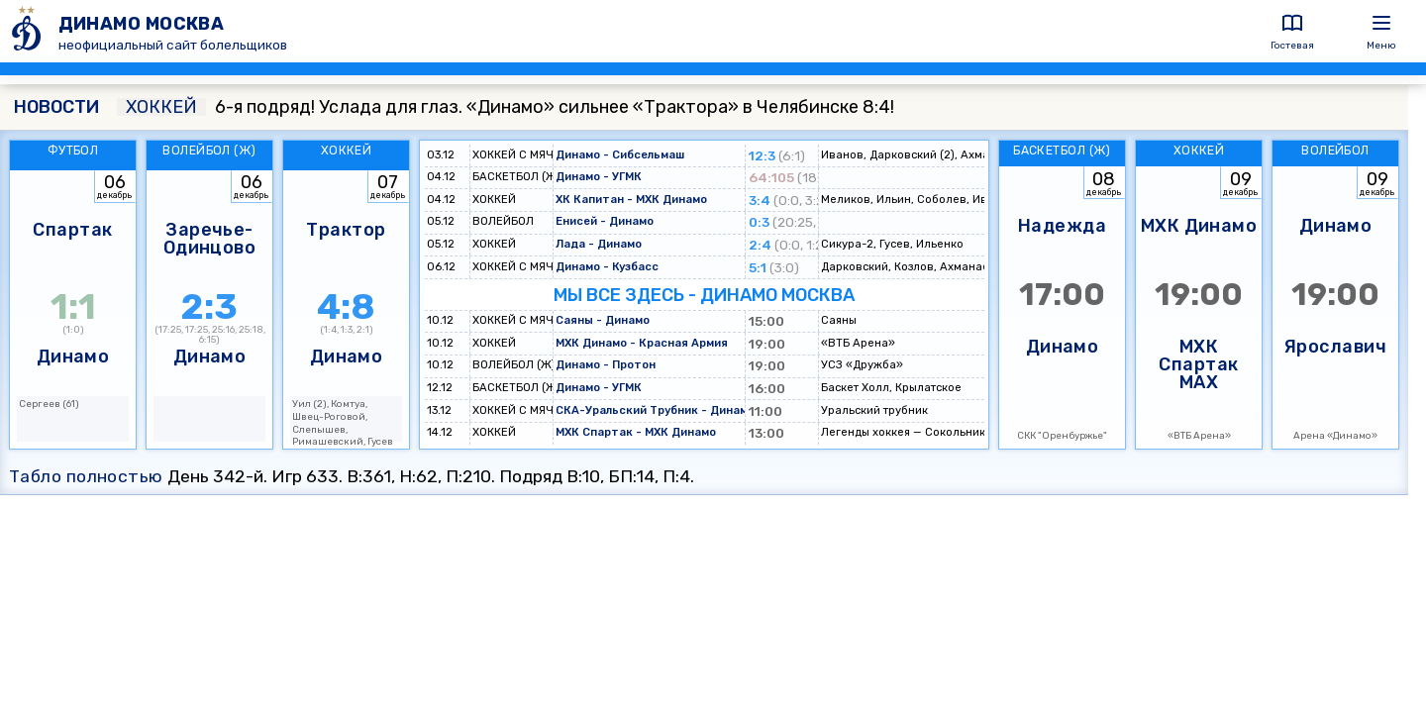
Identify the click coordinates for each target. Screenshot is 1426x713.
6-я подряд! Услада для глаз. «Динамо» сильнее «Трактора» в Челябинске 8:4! (505, 107)
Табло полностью (86, 476)
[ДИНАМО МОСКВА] (29, 31)
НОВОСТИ (56, 107)
